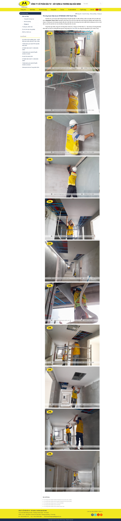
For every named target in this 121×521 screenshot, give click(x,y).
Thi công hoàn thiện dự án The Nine (52, 504)
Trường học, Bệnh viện (27, 26)
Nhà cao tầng (25, 16)
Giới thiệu (32, 9)
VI (97, 10)
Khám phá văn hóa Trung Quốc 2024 (30, 67)
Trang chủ (23, 9)
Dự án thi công (43, 9)
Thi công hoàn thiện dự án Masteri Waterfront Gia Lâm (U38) (58, 501)
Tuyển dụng (83, 9)
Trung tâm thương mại (29, 19)
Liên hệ (92, 9)
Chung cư (26, 24)
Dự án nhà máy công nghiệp (28, 29)
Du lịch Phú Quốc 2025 (27, 56)
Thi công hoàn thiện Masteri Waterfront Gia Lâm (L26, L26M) (58, 499)
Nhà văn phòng (27, 21)
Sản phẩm (53, 9)
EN (100, 10)
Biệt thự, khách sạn (26, 32)
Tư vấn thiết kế (72, 9)
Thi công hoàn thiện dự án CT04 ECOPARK (54, 503)
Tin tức (62, 9)
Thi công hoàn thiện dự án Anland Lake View (54, 506)
